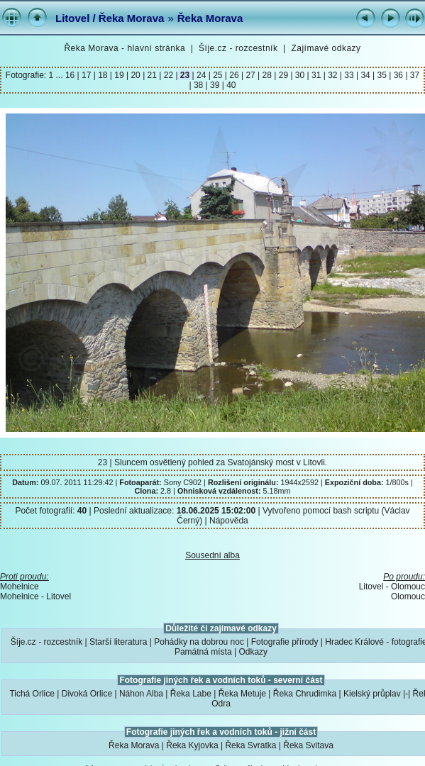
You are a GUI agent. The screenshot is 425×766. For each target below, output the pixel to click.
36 (398, 75)
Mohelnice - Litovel (35, 596)
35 (382, 75)
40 (230, 85)
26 (234, 75)
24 (201, 75)
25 (218, 75)
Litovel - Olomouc (392, 587)
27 (250, 75)
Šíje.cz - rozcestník (238, 48)
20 (135, 75)
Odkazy (252, 652)
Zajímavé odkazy (325, 48)
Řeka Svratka (250, 745)
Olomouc (408, 596)
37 (414, 75)
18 (103, 75)
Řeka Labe (190, 694)
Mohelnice (19, 587)
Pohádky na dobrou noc (199, 642)
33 (349, 75)
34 (365, 75)
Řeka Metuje (242, 694)
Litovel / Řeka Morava (109, 18)
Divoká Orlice (87, 694)
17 (86, 75)
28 (267, 75)
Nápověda (228, 521)
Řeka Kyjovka (192, 745)
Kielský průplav (372, 694)
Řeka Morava (210, 18)
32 (333, 75)
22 (168, 75)
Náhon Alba (141, 694)
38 (199, 85)
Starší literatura (118, 642)
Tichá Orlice (32, 694)
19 (119, 75)
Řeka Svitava (308, 745)
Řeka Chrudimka (304, 694)
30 (300, 75)
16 (71, 75)
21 (152, 75)
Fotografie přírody (285, 642)
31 (316, 75)
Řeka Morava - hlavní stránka (124, 48)
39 (215, 85)
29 (283, 75)
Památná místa (203, 652)
